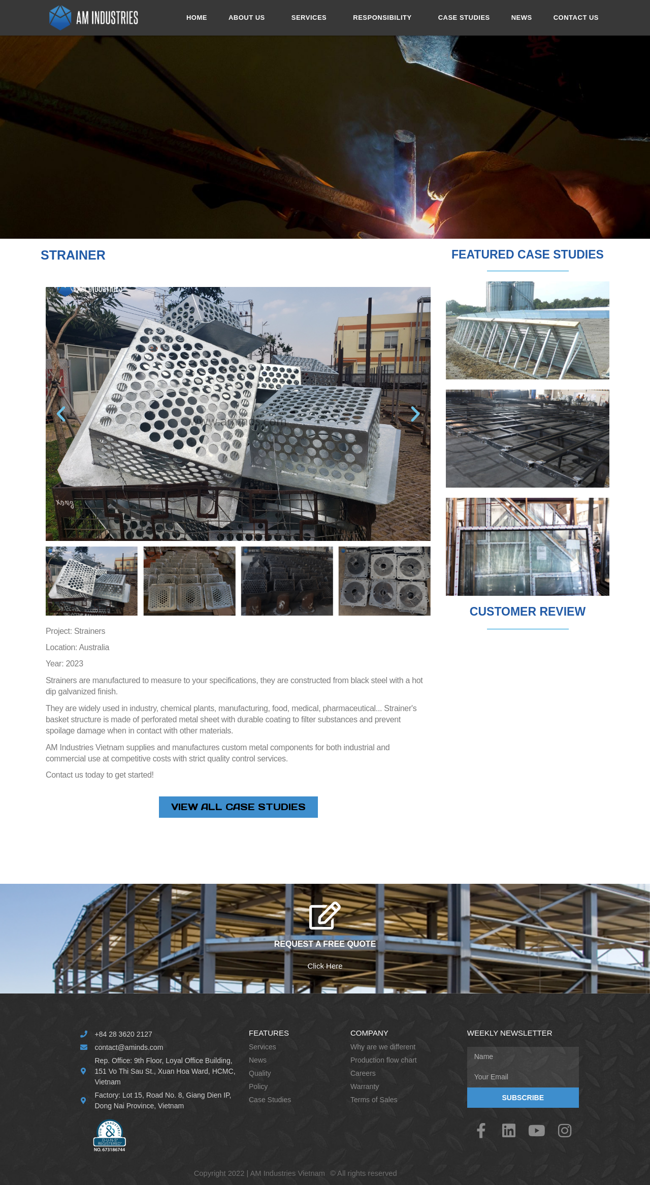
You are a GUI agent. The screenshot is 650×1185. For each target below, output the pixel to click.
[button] (61, 414)
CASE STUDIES (464, 17)
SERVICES (311, 18)
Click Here (324, 966)
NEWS (521, 17)
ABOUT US (249, 18)
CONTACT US (576, 17)
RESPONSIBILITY (384, 18)
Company (369, 1033)
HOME (196, 17)
